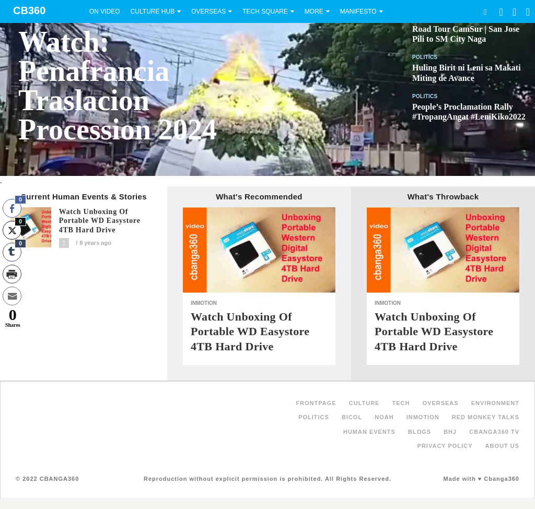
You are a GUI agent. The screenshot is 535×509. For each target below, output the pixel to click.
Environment (495, 403)
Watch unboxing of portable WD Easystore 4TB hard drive (100, 221)
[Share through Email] (12, 296)
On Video (104, 11)
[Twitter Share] (12, 230)
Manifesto (358, 11)
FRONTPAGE (316, 403)
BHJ (450, 432)
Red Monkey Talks (485, 417)
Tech (401, 403)
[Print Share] (12, 274)
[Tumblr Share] (12, 252)
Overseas (208, 11)
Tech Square (265, 11)
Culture (364, 403)
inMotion (204, 303)
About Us (502, 446)
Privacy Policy (445, 446)
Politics (425, 57)
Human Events (369, 432)
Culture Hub (153, 11)
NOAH (384, 417)
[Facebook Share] (12, 208)
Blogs (419, 432)
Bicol (352, 417)
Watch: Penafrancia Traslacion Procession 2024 (117, 86)
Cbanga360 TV (494, 432)
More (314, 11)
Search (485, 12)
